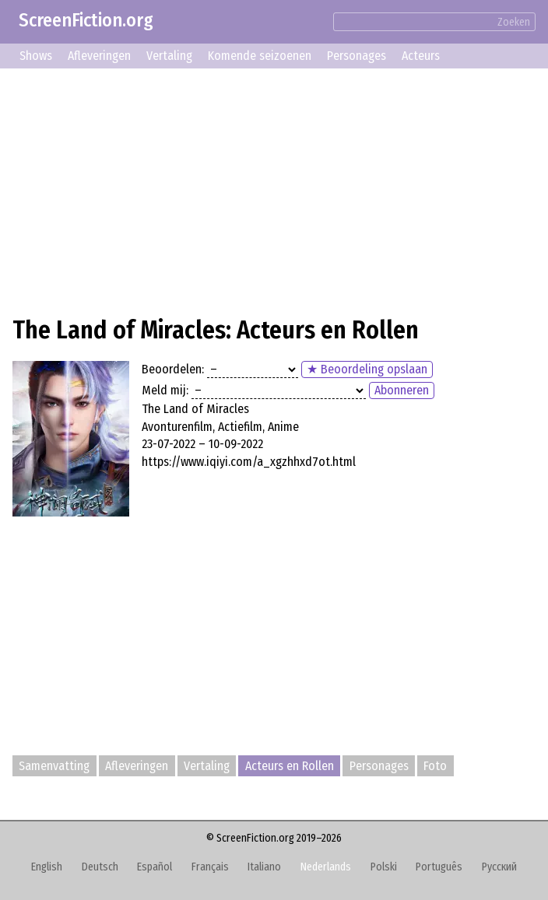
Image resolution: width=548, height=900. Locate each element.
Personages (356, 55)
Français (210, 867)
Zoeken (513, 22)
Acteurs (421, 55)
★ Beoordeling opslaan (367, 369)
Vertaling (169, 55)
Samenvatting (54, 765)
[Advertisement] (274, 190)
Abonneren (401, 390)
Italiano (264, 867)
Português (439, 867)
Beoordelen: (173, 369)
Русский (499, 867)
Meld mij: (165, 390)
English (46, 867)
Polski (384, 867)
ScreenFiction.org (86, 20)
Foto (435, 765)
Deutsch (100, 867)
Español (154, 867)
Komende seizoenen (259, 55)
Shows (35, 55)
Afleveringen (99, 55)
